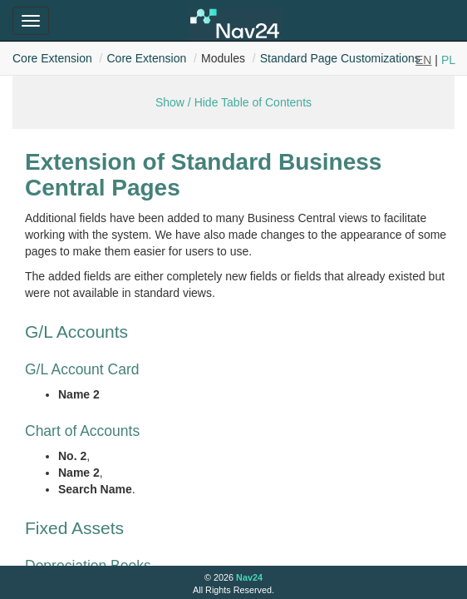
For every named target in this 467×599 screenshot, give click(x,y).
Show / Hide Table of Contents (233, 102)
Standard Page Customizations (340, 58)
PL (448, 60)
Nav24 (249, 577)
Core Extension (52, 58)
